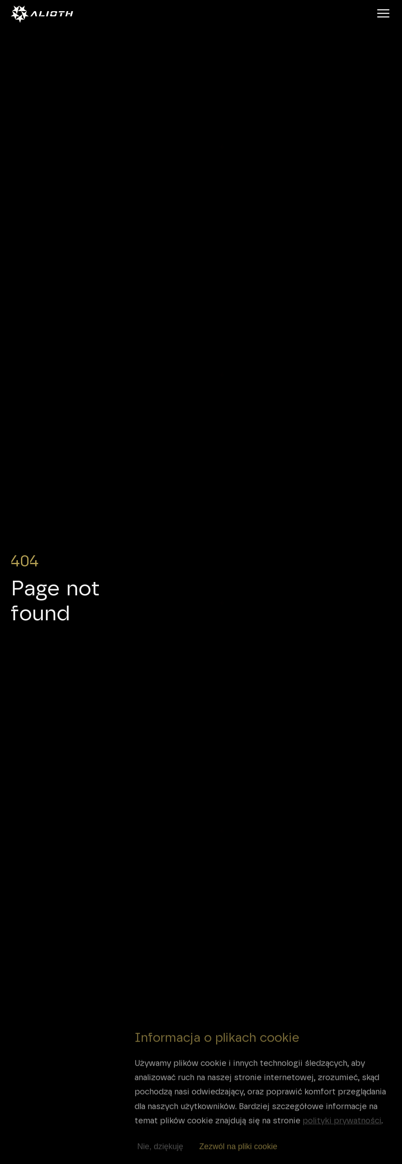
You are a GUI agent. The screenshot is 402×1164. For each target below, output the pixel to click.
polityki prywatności (342, 1125)
